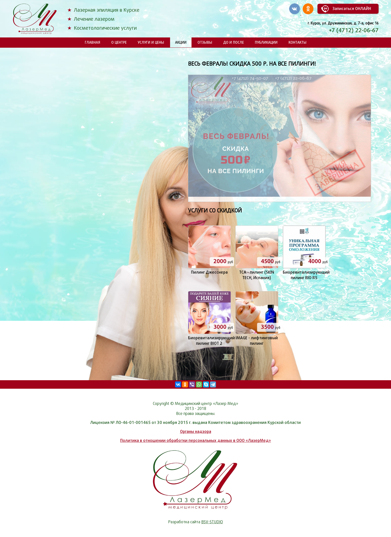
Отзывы (204, 42)
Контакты (297, 42)
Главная (92, 42)
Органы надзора (195, 431)
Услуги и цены (151, 42)
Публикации (266, 42)
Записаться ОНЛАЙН (351, 8)
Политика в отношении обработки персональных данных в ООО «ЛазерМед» (195, 440)
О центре (119, 42)
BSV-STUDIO (212, 522)
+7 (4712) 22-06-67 (354, 30)
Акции (181, 42)
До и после (233, 42)
